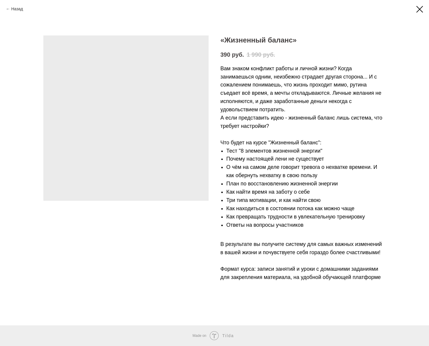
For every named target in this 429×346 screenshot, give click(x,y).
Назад (17, 8)
